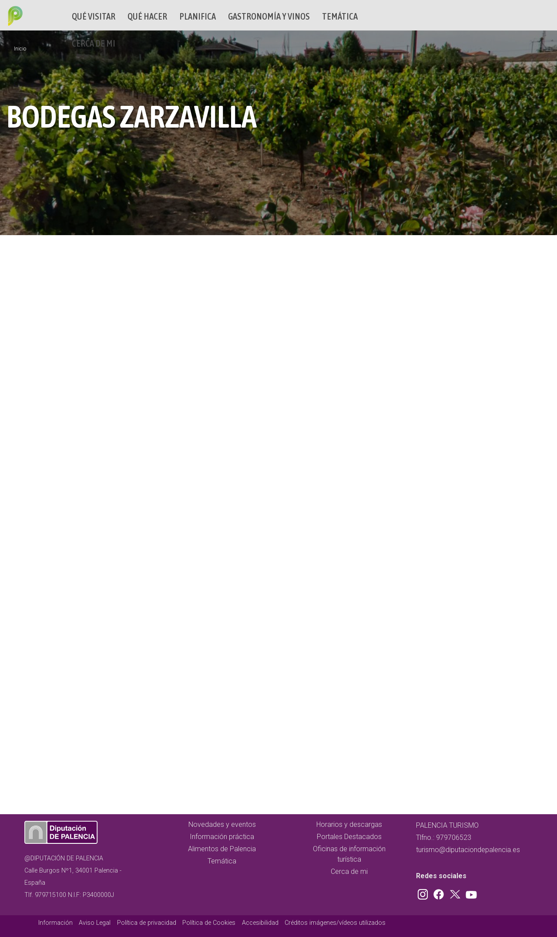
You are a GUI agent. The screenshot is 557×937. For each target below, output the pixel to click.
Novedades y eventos (222, 824)
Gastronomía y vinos (269, 16)
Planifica (197, 16)
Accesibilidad (260, 923)
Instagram (424, 893)
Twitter (456, 893)
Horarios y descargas (349, 824)
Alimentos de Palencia (222, 849)
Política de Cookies (208, 923)
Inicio (20, 49)
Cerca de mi (93, 43)
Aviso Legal (95, 923)
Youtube (470, 893)
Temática (340, 16)
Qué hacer (147, 16)
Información (55, 923)
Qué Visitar (93, 16)
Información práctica (222, 837)
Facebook (441, 893)
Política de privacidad (146, 923)
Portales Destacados (349, 837)
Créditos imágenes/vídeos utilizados (335, 923)
